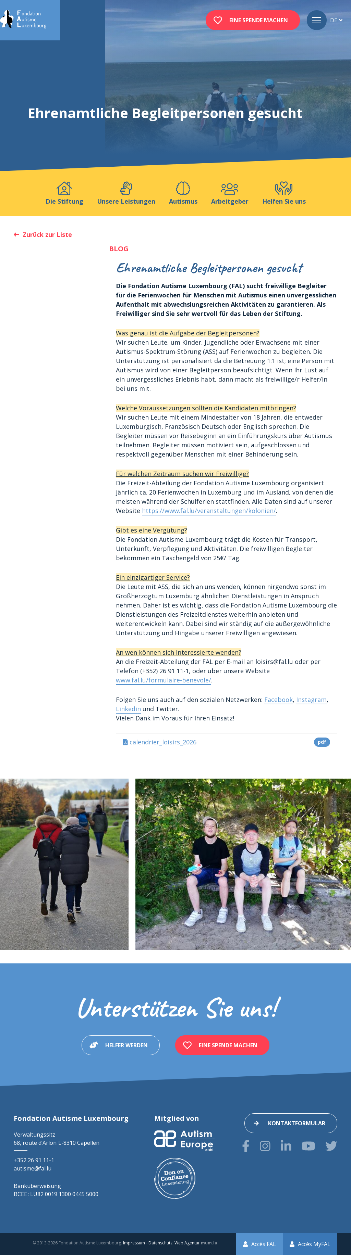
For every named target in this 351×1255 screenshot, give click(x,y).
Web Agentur (187, 1243)
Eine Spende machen (258, 20)
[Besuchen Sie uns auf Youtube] (308, 1146)
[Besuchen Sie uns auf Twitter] (331, 1146)
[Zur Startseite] (23, 20)
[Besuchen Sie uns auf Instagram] (265, 1146)
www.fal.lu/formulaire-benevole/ (163, 680)
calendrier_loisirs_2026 (226, 742)
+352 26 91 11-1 (34, 1160)
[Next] (340, 864)
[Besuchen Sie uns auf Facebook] (246, 1146)
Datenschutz (160, 1243)
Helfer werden (126, 1045)
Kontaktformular (296, 1123)
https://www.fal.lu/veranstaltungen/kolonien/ (209, 511)
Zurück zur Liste (47, 234)
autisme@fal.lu (32, 1168)
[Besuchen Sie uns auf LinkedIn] (286, 1146)
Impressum (134, 1243)
